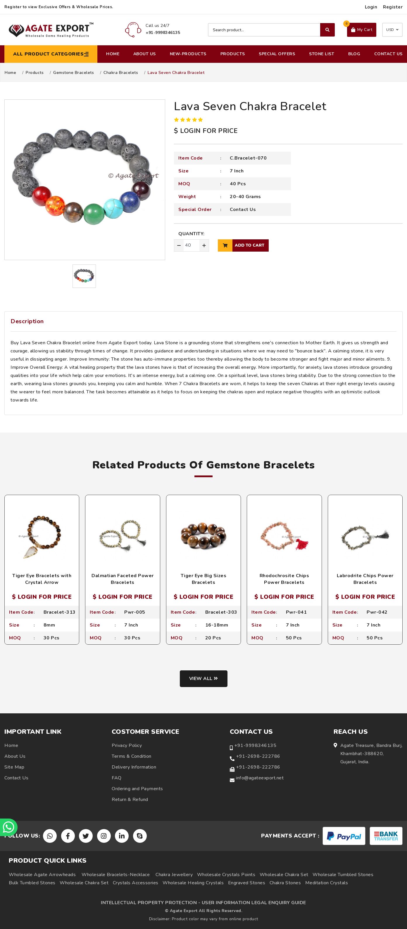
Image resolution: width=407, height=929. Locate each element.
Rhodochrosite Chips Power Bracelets (284, 578)
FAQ (117, 778)
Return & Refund (130, 799)
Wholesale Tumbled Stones (343, 874)
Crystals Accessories (135, 883)
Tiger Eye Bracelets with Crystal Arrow (41, 578)
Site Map (14, 767)
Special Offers (277, 54)
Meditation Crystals (326, 883)
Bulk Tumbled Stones (32, 883)
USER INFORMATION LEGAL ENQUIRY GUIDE (254, 902)
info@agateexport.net (260, 778)
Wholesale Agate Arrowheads (42, 874)
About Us (144, 54)
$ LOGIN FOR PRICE (206, 131)
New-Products (188, 54)
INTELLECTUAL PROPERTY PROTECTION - (150, 902)
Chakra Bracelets (121, 73)
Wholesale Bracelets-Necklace (116, 874)
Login (371, 7)
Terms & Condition (131, 756)
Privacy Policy (127, 745)
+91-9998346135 (255, 745)
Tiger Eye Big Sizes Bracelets (204, 578)
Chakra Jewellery (174, 874)
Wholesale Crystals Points (226, 874)
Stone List (321, 54)
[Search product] (271, 30)
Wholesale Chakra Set (284, 874)
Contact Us (388, 54)
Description (27, 321)
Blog (354, 54)
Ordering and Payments (137, 789)
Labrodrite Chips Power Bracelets (365, 578)
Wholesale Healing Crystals (193, 883)
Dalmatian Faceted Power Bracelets (123, 578)
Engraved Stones (246, 883)
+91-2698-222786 (258, 756)
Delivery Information (134, 767)
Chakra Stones (285, 883)
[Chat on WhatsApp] (9, 827)
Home (112, 54)
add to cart (241, 245)
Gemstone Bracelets (73, 73)
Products (232, 54)
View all (203, 678)
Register (393, 7)
